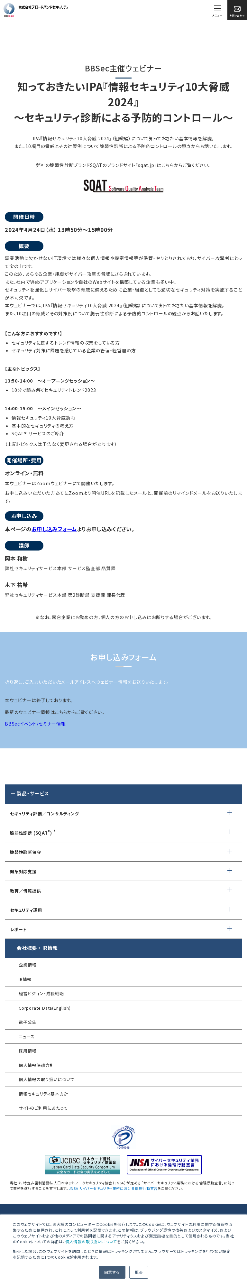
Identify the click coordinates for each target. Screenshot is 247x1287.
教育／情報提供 (25, 891)
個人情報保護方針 (36, 1065)
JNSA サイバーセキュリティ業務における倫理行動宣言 (113, 1188)
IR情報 (25, 979)
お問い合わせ (237, 11)
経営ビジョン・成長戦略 (41, 993)
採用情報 (27, 1051)
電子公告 (27, 1022)
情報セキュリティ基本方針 (44, 1094)
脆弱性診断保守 (25, 852)
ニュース (27, 1036)
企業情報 (27, 965)
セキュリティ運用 (26, 910)
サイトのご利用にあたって (43, 1108)
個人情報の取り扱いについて (91, 1241)
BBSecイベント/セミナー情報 (35, 723)
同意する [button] (112, 1272)
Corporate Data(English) (44, 1008)
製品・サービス (33, 793)
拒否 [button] (139, 1272)
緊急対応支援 (23, 871)
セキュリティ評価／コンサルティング (44, 813)
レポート (18, 929)
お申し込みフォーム (54, 529)
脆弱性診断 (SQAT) (31, 833)
